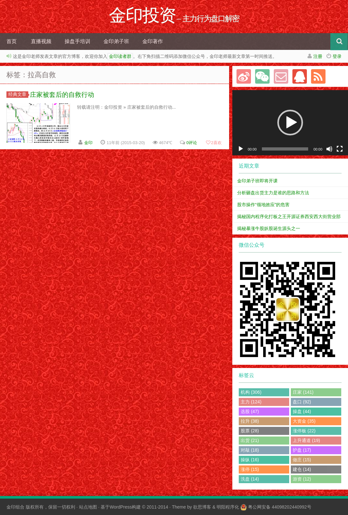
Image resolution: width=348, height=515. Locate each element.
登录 (337, 56)
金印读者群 (120, 56)
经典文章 (18, 94)
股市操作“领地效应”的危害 (263, 204)
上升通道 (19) (306, 440)
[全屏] (339, 149)
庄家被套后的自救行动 (62, 94)
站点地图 (88, 507)
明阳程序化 (228, 507)
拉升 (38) (250, 421)
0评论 (191, 142)
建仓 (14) (302, 469)
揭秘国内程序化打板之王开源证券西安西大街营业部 (289, 216)
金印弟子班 (116, 41)
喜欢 (214, 142)
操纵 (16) (250, 459)
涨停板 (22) (304, 430)
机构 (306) (251, 392)
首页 (11, 41)
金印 (88, 142)
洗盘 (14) (250, 479)
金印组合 (15, 507)
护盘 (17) (302, 450)
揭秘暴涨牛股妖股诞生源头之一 (268, 228)
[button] (290, 122)
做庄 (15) (302, 459)
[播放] (240, 149)
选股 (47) (250, 411)
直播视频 (41, 41)
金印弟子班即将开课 (257, 180)
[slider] (285, 149)
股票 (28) (250, 430)
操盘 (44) (302, 411)
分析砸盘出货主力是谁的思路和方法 (273, 192)
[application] (290, 122)
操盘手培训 (77, 41)
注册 (317, 56)
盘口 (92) (302, 401)
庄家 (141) (303, 392)
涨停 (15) (250, 469)
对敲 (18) (250, 450)
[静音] (329, 149)
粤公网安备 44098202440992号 (279, 507)
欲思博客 (202, 507)
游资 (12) (302, 479)
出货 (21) (250, 440)
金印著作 (152, 41)
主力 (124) (251, 401)
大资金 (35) (304, 421)
